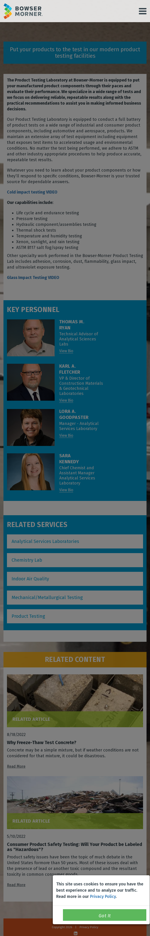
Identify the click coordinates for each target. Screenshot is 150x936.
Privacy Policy (103, 896)
